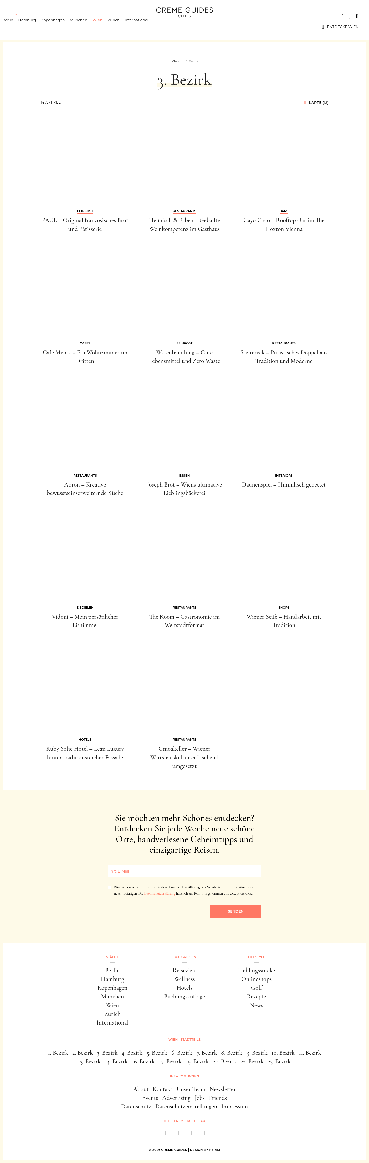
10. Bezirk (283, 1053)
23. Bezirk (279, 1061)
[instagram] (178, 1134)
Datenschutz (136, 1106)
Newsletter (223, 1089)
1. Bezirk (58, 1053)
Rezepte (256, 996)
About (141, 1089)
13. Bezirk (89, 1061)
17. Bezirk (170, 1061)
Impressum (234, 1106)
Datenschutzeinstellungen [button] (186, 1106)
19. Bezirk (197, 1061)
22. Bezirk (252, 1061)
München (86, 27)
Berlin (15, 27)
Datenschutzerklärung (159, 893)
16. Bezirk (143, 1061)
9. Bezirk (257, 1053)
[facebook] (165, 1134)
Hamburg (35, 27)
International (144, 27)
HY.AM (214, 1150)
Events (150, 1098)
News (256, 1005)
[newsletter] (204, 1134)
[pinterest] (191, 1134)
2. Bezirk (82, 1053)
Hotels (184, 988)
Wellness (184, 979)
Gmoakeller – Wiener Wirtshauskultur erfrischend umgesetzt (184, 757)
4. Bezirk (132, 1053)
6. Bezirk (181, 1053)
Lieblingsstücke (256, 970)
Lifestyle (83, 16)
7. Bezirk (207, 1053)
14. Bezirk (116, 1061)
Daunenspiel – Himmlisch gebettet (284, 484)
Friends (218, 1098)
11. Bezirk (310, 1053)
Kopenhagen (61, 27)
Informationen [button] (184, 1076)
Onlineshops (256, 979)
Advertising (176, 1098)
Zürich (122, 27)
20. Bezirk (225, 1061)
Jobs (200, 1098)
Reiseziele (184, 970)
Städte (18, 16)
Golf (256, 988)
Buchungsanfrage (184, 996)
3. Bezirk (107, 1053)
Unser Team (191, 1089)
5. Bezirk (157, 1053)
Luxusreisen (50, 16)
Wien (105, 27)
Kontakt (162, 1089)
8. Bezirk (231, 1053)
